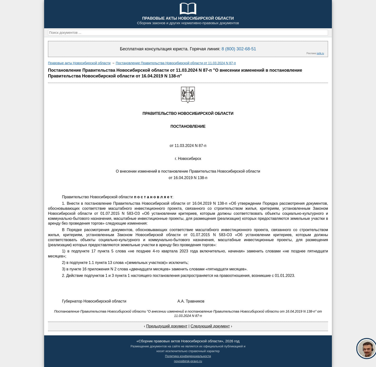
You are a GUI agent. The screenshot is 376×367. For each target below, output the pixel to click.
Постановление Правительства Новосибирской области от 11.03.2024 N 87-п (176, 63)
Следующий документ (210, 326)
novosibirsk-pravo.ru (188, 361)
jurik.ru (320, 53)
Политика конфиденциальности (188, 356)
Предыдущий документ (167, 326)
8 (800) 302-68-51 (239, 49)
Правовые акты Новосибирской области (79, 63)
